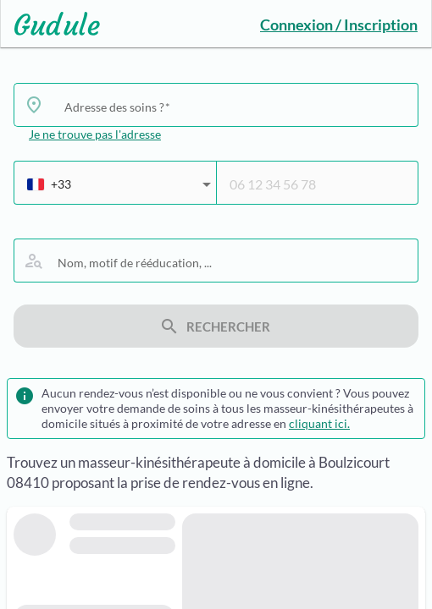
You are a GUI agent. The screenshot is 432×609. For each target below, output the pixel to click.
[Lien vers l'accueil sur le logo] (50, 24)
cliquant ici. (319, 423)
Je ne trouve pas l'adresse (95, 134)
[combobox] (234, 106)
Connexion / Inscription (339, 24)
